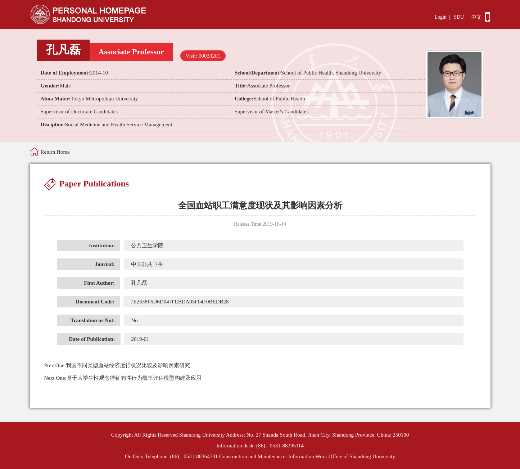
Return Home (55, 152)
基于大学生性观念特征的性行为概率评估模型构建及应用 (123, 378)
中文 (476, 17)
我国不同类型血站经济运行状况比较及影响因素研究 (117, 365)
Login (440, 17)
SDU (459, 17)
